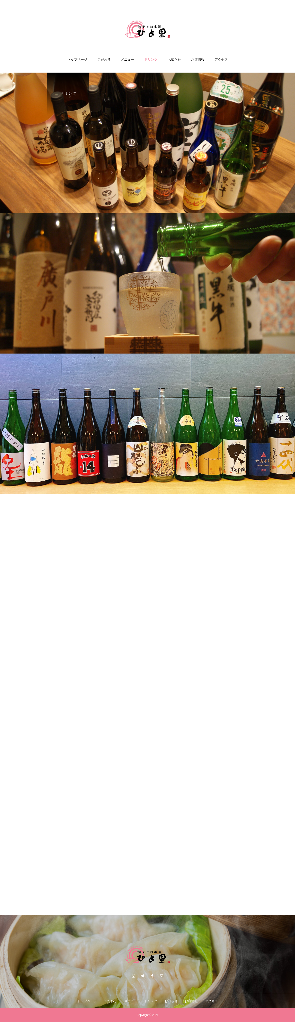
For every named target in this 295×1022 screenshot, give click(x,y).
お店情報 (197, 59)
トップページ (77, 59)
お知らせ (174, 59)
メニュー (127, 59)
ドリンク (150, 59)
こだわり (104, 59)
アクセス (221, 59)
